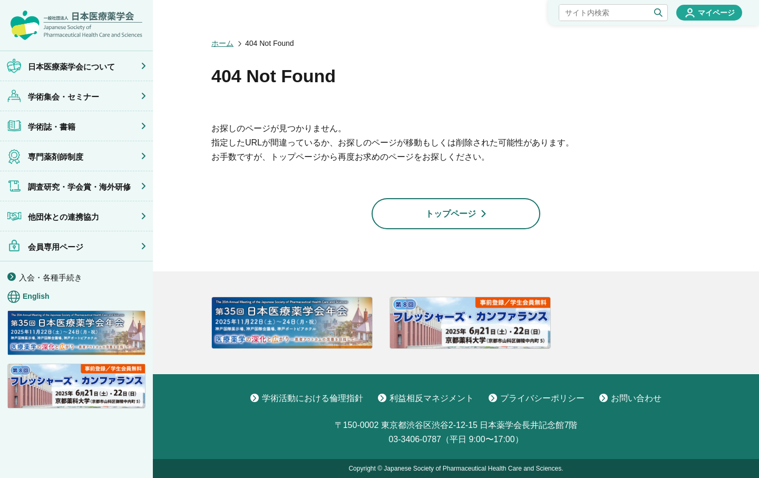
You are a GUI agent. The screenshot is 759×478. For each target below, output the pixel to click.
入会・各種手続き (50, 277)
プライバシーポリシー (537, 398)
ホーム (222, 43)
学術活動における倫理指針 (306, 398)
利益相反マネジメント (426, 398)
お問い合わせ (630, 398)
